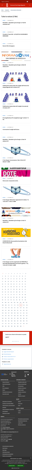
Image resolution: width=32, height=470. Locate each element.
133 (23, 310)
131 (17, 310)
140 (17, 313)
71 (25, 292)
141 (20, 313)
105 (20, 302)
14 (16, 276)
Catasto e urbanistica (22, 392)
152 (26, 315)
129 (11, 310)
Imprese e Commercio (22, 388)
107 (26, 302)
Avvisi (19, 405)
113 (17, 305)
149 (17, 315)
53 (25, 286)
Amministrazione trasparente (8, 446)
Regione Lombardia (5, 1)
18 (2, 278)
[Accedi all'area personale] (27, 1)
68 (16, 292)
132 (20, 310)
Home (2, 10)
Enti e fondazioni (6, 388)
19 (5, 278)
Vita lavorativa (20, 386)
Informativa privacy (6, 452)
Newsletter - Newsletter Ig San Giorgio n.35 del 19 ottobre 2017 (14, 140)
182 (8, 326)
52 (22, 286)
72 (2, 294)
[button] (16, 468)
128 (8, 310)
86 (16, 297)
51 (19, 286)
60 (19, 289)
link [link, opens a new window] (26, 463)
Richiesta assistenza (22, 424)
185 (17, 326)
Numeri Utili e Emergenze (9, 46)
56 (8, 289)
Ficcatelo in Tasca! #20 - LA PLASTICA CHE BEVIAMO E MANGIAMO (15, 35)
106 (23, 302)
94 (13, 299)
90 (2, 299)
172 (5, 323)
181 (5, 326)
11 (8, 276)
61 (22, 289)
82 (5, 297)
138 (11, 313)
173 (8, 323)
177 (20, 323)
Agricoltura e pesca (6, 413)
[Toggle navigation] (2, 5)
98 (25, 299)
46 (5, 286)
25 (22, 278)
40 (13, 284)
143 (26, 313)
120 (11, 307)
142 (23, 313)
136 (5, 313)
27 (2, 281)
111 (11, 305)
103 (14, 302)
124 (23, 307)
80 (25, 294)
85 (13, 297)
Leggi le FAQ (20, 422)
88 (22, 297)
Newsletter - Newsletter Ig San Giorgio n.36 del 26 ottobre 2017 (14, 65)
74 (8, 294)
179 (26, 323)
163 (5, 321)
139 (14, 313)
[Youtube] (28, 375)
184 (14, 326)
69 (19, 292)
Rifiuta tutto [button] (20, 465)
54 (2, 289)
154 (5, 318)
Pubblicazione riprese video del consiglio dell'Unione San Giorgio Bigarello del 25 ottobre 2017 (16, 86)
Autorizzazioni (5, 411)
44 (25, 284)
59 (16, 289)
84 (11, 297)
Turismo (19, 394)
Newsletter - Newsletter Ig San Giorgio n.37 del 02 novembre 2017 (14, 23)
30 (11, 281)
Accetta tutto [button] (12, 465)
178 (23, 323)
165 (11, 321)
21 (11, 278)
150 (20, 315)
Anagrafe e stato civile (22, 382)
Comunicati (20, 403)
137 (8, 313)
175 (14, 323)
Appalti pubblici (21, 390)
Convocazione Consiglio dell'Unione (11, 129)
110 (8, 305)
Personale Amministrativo (7, 392)
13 (13, 276)
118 (5, 307)
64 (5, 292)
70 (22, 292)
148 (14, 315)
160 (23, 318)
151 (23, 315)
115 (23, 305)
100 (5, 302)
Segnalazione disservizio (22, 421)
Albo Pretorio (5, 448)
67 (13, 292)
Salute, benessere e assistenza (8, 409)
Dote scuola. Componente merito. (10, 181)
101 (8, 302)
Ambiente (4, 407)
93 (11, 299)
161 (26, 318)
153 (2, 318)
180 (2, 326)
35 (25, 281)
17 (25, 276)
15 (19, 276)
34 (22, 281)
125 (26, 307)
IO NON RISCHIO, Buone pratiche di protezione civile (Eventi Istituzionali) (15, 242)
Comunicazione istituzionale (16, 10)
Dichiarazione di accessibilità (8, 454)
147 (11, 315)
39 (11, 284)
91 (5, 299)
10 (5, 276)
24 (19, 278)
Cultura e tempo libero (22, 384)
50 (16, 286)
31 (13, 281)
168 (20, 321)
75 (11, 294)
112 (14, 305)
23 (16, 278)
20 (8, 278)
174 (11, 323)
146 (8, 315)
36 (2, 284)
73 (5, 294)
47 (8, 286)
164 (8, 321)
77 (16, 294)
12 (11, 276)
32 (16, 281)
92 (8, 299)
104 (17, 302)
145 (5, 315)
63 (2, 292)
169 (23, 321)
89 (25, 297)
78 (19, 294)
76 (13, 294)
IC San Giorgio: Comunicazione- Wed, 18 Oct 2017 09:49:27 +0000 (14, 161)
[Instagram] (25, 376)
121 (14, 307)
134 (26, 310)
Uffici (3, 386)
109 (5, 305)
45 (2, 286)
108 (2, 305)
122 (17, 307)
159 (20, 318)
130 (14, 310)
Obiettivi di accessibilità (7, 456)
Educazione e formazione (7, 401)
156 (11, 318)
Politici (4, 390)
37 (5, 284)
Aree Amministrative (6, 384)
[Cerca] (29, 5)
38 (8, 284)
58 (13, 289)
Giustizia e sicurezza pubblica (8, 403)
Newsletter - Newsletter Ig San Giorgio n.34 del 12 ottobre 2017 (14, 221)
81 (2, 297)
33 (19, 281)
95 (16, 299)
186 (20, 326)
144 (2, 315)
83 (8, 297)
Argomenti (7, 10)
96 (19, 299)
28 (5, 281)
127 (5, 310)
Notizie (4, 20)
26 (25, 278)
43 (22, 284)
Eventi (19, 412)
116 (26, 305)
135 (2, 313)
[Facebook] (25, 375)
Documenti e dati (6, 394)
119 (8, 307)
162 (2, 321)
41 (16, 284)
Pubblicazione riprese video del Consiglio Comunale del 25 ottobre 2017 (15, 107)
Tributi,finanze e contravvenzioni (9, 405)
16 (22, 276)
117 (2, 307)
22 (13, 278)
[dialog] (16, 463)
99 (2, 302)
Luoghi (19, 410)
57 (11, 289)
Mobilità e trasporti (21, 396)
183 (11, 326)
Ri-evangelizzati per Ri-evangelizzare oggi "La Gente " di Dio (16, 118)
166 (14, 321)
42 (19, 284)
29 (8, 281)
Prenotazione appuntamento (23, 419)
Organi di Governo (6, 382)
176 (17, 323)
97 (22, 299)
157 (14, 318)
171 (2, 323)
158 (17, 318)
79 (22, 294)
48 (11, 286)
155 (8, 318)
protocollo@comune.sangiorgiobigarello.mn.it (9, 432)
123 (20, 307)
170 (26, 321)
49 (13, 286)
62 (25, 289)
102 (11, 302)
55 (5, 289)
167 (17, 321)
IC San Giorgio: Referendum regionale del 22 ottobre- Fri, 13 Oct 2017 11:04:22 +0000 (16, 200)
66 (11, 292)
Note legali (4, 450)
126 (2, 310)
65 (8, 292)
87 (19, 297)
